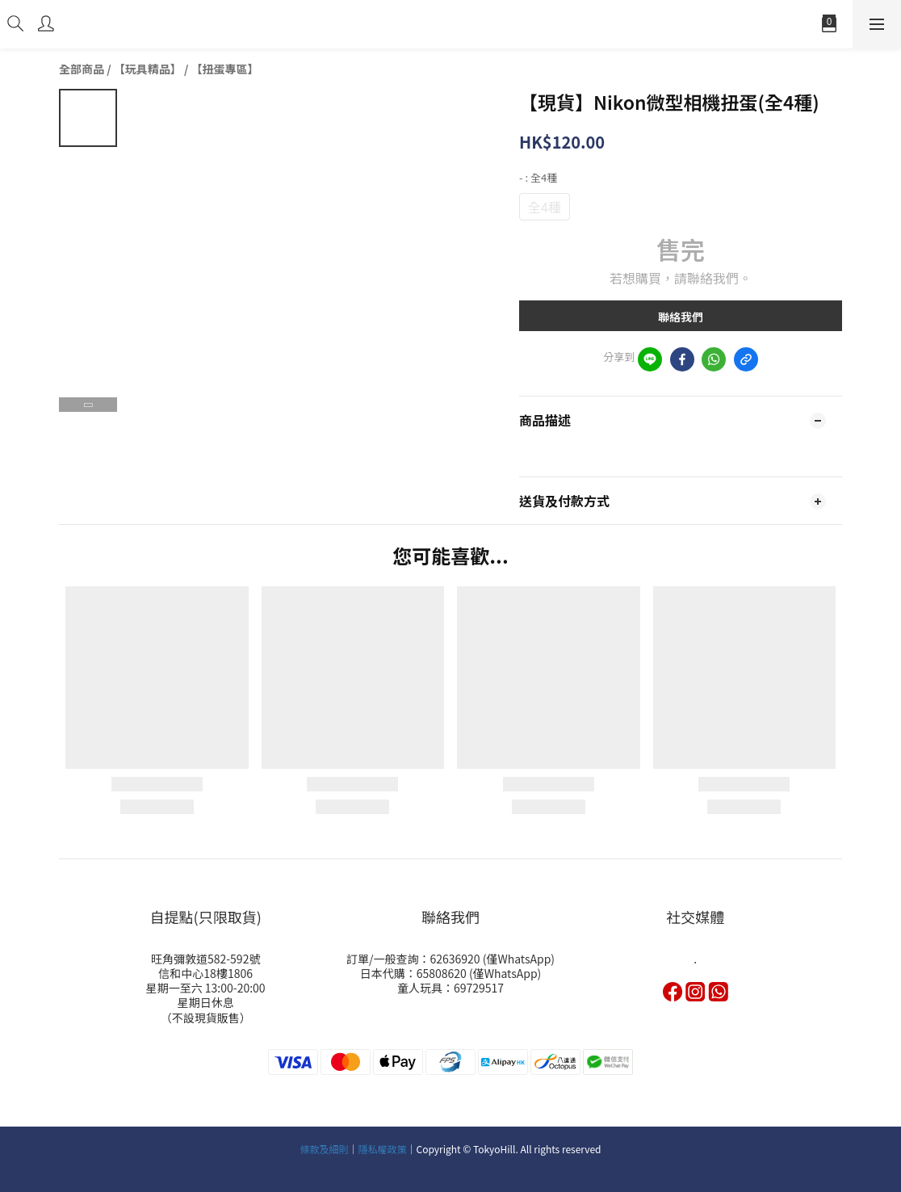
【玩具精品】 (148, 69)
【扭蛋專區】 (225, 69)
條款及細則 (324, 1149)
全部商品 (81, 69)
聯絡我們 (680, 316)
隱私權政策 (382, 1149)
